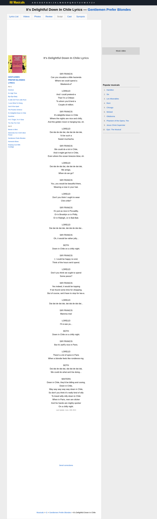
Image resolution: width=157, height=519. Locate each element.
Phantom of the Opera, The (118, 121)
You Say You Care (14, 123)
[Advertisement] (54, 38)
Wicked (110, 112)
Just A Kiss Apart (13, 106)
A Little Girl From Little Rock (17, 100)
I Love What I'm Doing (15, 103)
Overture (11, 90)
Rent (109, 103)
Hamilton (110, 90)
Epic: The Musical (114, 129)
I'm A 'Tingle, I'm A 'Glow (16, 120)
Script (59, 16)
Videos (26, 16)
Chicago (110, 107)
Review (49, 16)
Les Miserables (113, 99)
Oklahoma (111, 116)
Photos (37, 16)
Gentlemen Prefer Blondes (109, 9)
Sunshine (11, 116)
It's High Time (12, 93)
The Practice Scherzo (15, 110)
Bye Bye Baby (12, 96)
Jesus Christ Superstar (116, 125)
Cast (69, 16)
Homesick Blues (13, 141)
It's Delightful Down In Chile (17, 113)
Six (108, 94)
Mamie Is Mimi (13, 129)
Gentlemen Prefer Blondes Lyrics (16, 80)
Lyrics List (13, 16)
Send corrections (66, 465)
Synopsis (80, 16)
